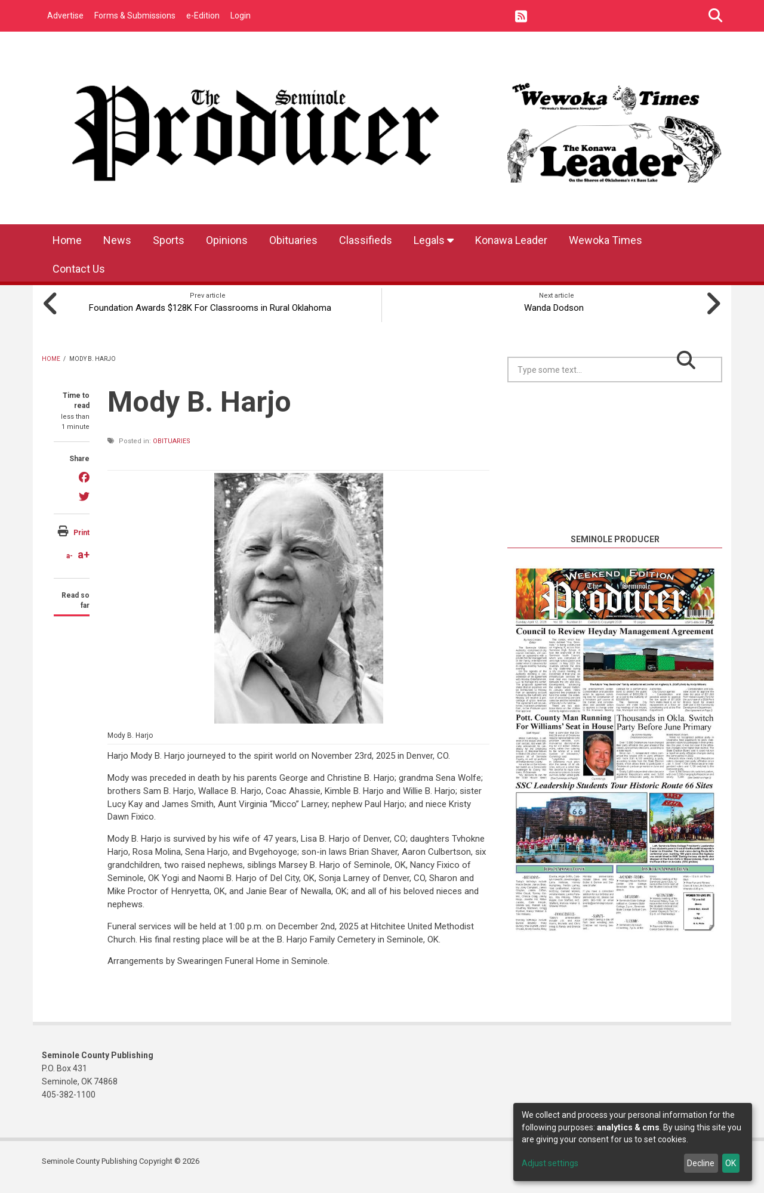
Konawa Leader (511, 240)
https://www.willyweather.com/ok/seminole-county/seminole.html (614, 529)
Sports (168, 240)
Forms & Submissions (134, 15)
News (117, 240)
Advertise (65, 15)
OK (730, 1163)
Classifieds (365, 240)
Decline (700, 1163)
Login (240, 15)
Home (67, 240)
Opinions (227, 240)
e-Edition (203, 15)
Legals (434, 240)
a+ (84, 566)
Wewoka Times (605, 240)
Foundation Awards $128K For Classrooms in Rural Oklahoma (207, 312)
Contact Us (79, 268)
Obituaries (293, 240)
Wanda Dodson (557, 306)
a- (69, 567)
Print (81, 543)
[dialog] (632, 1142)
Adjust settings (550, 1163)
